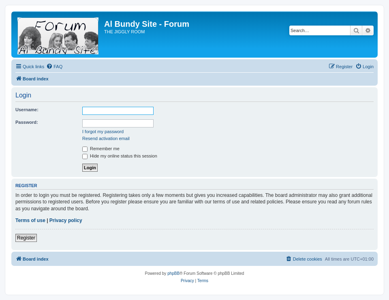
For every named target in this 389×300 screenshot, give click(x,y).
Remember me (101, 148)
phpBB (173, 273)
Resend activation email (106, 138)
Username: (26, 109)
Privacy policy (65, 220)
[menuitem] (54, 66)
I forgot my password (103, 131)
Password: (26, 122)
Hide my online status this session (119, 155)
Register (26, 238)
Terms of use (30, 220)
